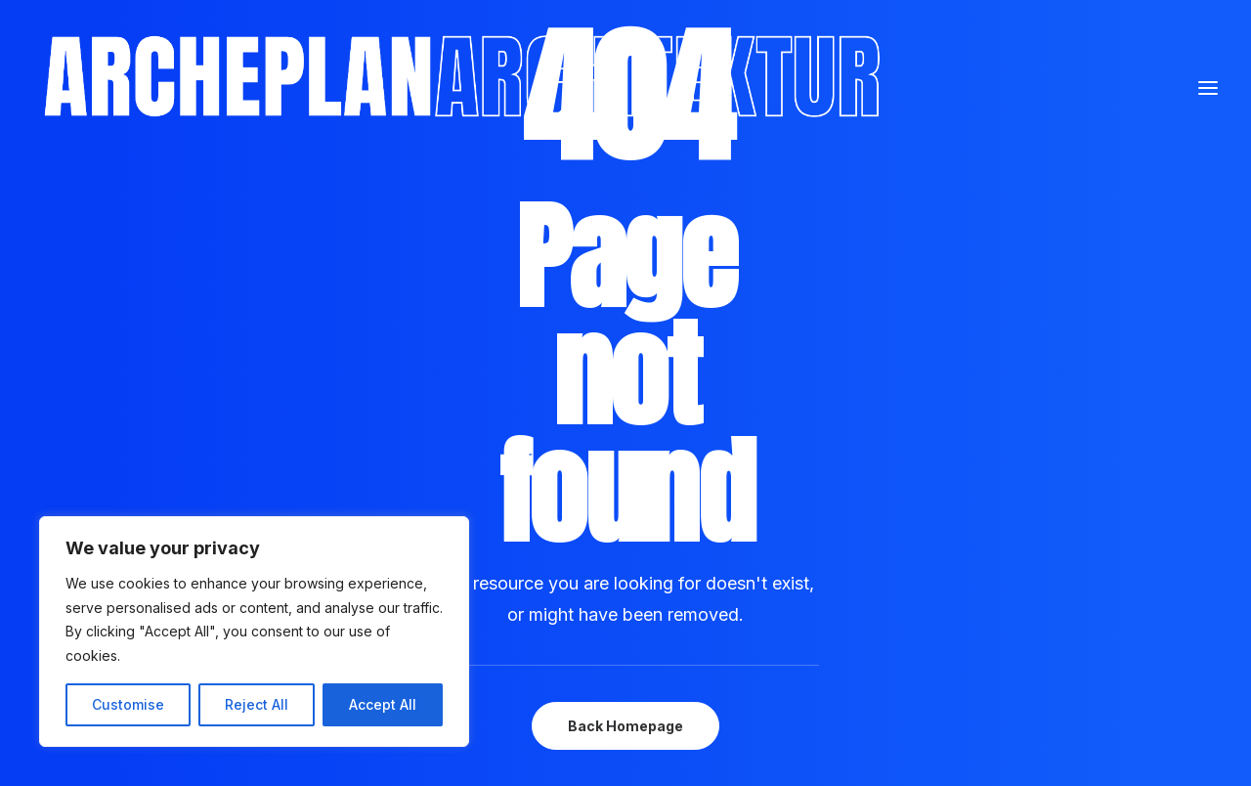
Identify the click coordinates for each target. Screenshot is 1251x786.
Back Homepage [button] (625, 726)
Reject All (256, 704)
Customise (128, 704)
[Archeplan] (566, 108)
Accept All (382, 704)
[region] (254, 631)
